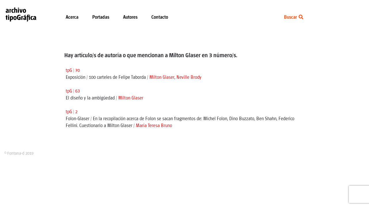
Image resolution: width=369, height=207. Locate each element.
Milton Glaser (161, 77)
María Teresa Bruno (154, 126)
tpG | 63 (73, 91)
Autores (130, 17)
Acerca (72, 17)
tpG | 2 (72, 112)
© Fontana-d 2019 (18, 154)
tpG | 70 (73, 70)
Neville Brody (189, 77)
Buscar (293, 17)
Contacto (159, 17)
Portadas (100, 17)
